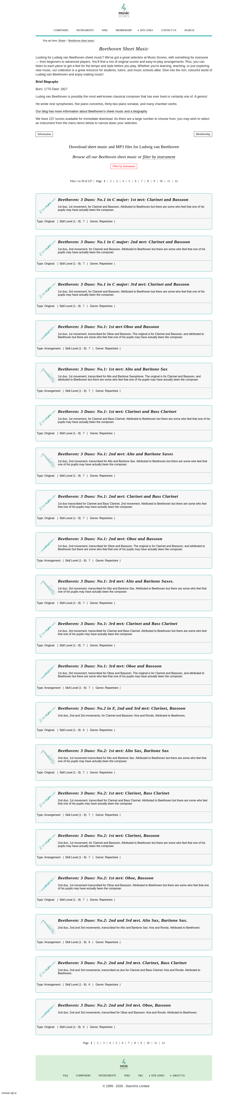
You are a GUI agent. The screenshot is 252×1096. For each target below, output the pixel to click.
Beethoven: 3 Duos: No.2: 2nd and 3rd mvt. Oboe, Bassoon (114, 1005)
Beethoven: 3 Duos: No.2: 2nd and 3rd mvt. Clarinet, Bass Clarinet (122, 962)
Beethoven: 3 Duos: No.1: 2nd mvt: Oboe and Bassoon (110, 538)
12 (176, 181)
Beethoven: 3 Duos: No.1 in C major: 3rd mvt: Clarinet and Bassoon (123, 284)
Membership (203, 134)
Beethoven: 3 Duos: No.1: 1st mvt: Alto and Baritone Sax (113, 369)
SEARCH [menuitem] (189, 30)
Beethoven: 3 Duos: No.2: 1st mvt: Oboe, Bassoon (106, 878)
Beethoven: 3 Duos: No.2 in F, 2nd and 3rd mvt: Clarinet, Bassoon (122, 708)
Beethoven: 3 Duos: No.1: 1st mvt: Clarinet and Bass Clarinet (117, 411)
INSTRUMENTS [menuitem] (85, 30)
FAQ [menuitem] (65, 1075)
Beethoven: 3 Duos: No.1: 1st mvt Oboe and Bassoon (108, 326)
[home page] (124, 10)
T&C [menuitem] (140, 1075)
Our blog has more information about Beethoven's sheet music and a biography (91, 111)
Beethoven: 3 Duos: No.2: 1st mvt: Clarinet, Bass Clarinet (113, 793)
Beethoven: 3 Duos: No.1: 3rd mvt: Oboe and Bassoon (110, 666)
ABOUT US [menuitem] (178, 1075)
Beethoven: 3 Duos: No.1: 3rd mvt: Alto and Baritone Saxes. (116, 581)
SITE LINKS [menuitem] (146, 30)
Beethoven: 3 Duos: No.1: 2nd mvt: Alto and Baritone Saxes (115, 454)
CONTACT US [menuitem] (168, 30)
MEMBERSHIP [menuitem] (124, 30)
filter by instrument (159, 156)
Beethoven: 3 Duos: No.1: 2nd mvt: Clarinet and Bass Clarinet (118, 496)
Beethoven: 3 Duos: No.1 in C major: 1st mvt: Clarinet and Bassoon (123, 199)
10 (161, 181)
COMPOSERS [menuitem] (61, 30)
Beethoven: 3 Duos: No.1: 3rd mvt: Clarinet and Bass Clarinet (117, 623)
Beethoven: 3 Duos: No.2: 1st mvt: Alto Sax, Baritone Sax (113, 750)
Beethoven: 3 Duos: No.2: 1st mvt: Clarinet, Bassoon (109, 835)
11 (168, 181)
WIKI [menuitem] (105, 30)
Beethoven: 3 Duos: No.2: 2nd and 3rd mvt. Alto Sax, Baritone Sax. (122, 920)
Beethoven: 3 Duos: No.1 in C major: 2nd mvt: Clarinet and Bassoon (124, 241)
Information (44, 134)
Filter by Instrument (124, 166)
